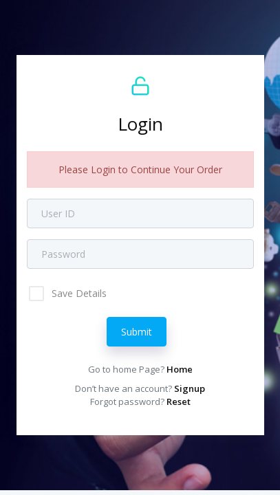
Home (179, 369)
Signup (189, 388)
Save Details (78, 293)
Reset (178, 401)
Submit (136, 331)
